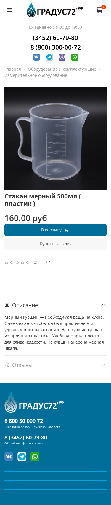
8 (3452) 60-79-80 (25, 437)
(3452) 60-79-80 (55, 38)
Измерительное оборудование (35, 75)
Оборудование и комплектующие (62, 69)
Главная (12, 69)
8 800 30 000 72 (23, 420)
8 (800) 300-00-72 (55, 47)
